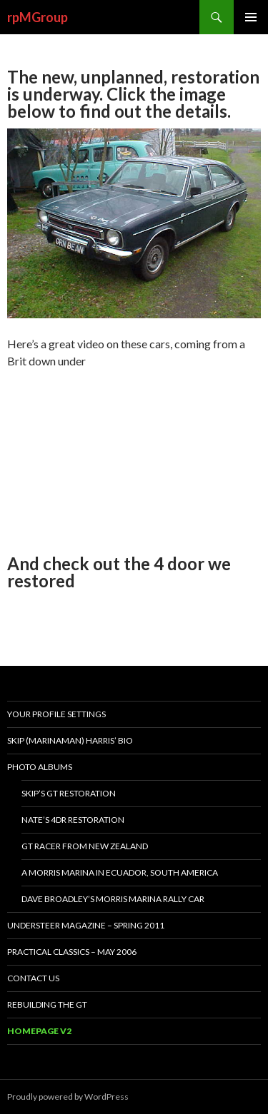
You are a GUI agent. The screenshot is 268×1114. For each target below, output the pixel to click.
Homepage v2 (39, 1031)
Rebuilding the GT (47, 1004)
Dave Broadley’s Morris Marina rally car (112, 898)
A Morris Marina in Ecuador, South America (119, 872)
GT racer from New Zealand (84, 846)
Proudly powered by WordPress (68, 1096)
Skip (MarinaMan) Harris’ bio (70, 740)
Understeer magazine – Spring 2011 (85, 925)
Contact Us (33, 978)
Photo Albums (39, 766)
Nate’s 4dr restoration (72, 819)
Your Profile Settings (56, 714)
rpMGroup (37, 17)
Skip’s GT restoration (68, 793)
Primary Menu (251, 17)
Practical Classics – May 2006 (72, 951)
